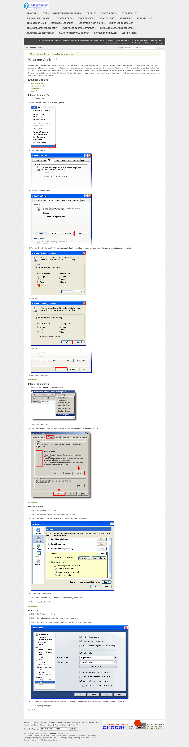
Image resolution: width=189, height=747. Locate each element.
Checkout (153, 43)
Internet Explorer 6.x (38, 86)
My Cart (145, 43)
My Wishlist (136, 43)
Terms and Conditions (86, 722)
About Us (27, 722)
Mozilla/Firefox (36, 88)
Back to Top (32, 380)
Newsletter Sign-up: (31, 729)
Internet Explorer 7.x (38, 83)
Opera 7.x (34, 91)
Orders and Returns (61, 725)
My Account (125, 43)
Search (120, 47)
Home (28, 47)
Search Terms (33, 725)
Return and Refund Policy (67, 722)
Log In (161, 43)
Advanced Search (46, 725)
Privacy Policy (52, 722)
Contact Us (74, 725)
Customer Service (38, 722)
